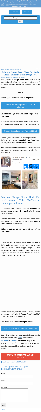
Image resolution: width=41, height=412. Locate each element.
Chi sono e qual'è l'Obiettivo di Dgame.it (15, 366)
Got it (26, 6)
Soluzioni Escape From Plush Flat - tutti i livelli (20, 131)
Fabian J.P (22, 77)
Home (3, 409)
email (20, 338)
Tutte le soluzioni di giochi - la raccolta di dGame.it (20, 106)
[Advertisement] (20, 46)
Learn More (16, 6)
